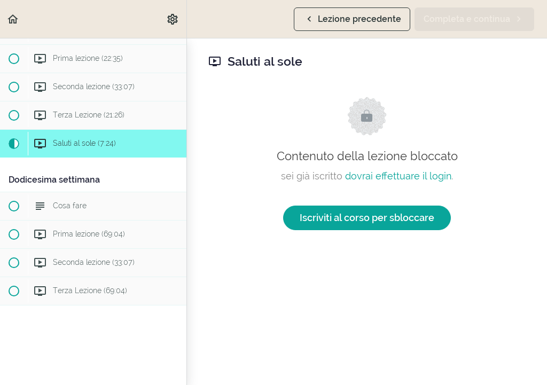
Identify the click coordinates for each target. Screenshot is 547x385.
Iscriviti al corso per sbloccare (367, 217)
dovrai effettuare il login (398, 176)
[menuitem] (173, 19)
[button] (13, 19)
